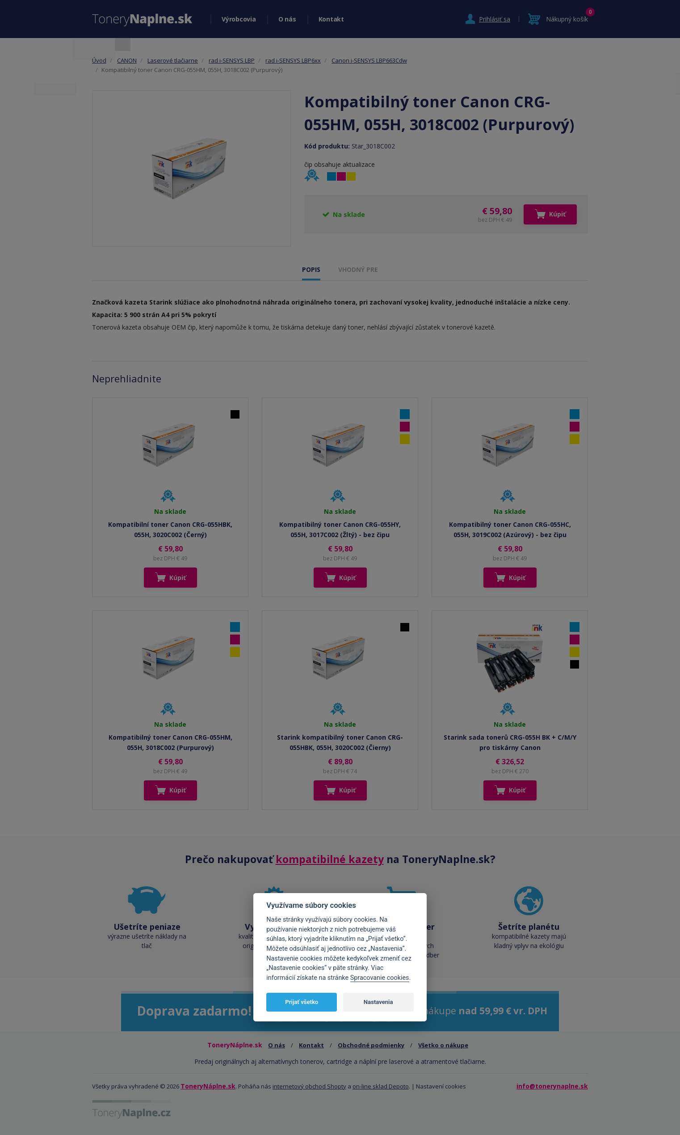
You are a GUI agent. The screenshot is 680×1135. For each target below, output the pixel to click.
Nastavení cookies (441, 1086)
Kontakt (331, 19)
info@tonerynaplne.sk (552, 1086)
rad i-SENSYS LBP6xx (293, 60)
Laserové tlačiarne (172, 60)
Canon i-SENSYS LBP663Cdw (369, 60)
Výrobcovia (239, 19)
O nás (287, 19)
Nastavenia (378, 1002)
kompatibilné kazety (330, 859)
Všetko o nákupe (443, 1045)
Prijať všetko (301, 1002)
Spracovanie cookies (379, 978)
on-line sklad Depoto (381, 1086)
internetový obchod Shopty (309, 1086)
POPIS (311, 269)
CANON (127, 60)
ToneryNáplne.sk (207, 1086)
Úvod (99, 60)
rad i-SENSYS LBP (232, 60)
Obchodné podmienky (371, 1045)
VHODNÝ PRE (358, 269)
